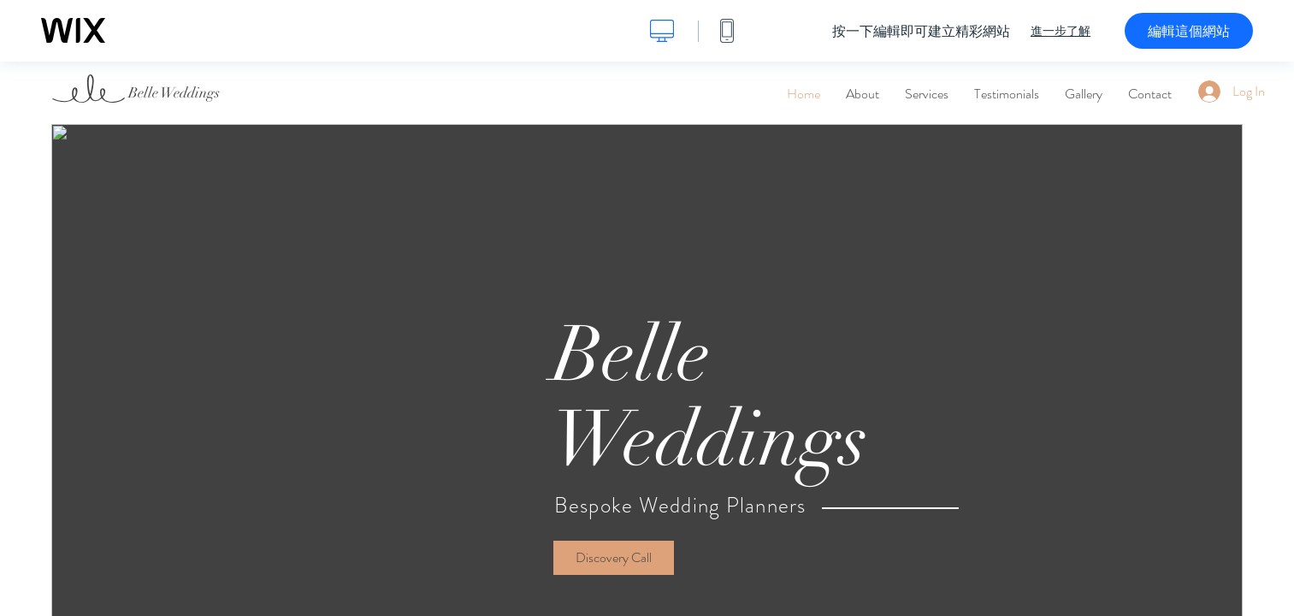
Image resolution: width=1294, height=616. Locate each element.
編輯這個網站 (1189, 30)
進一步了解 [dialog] (1060, 30)
